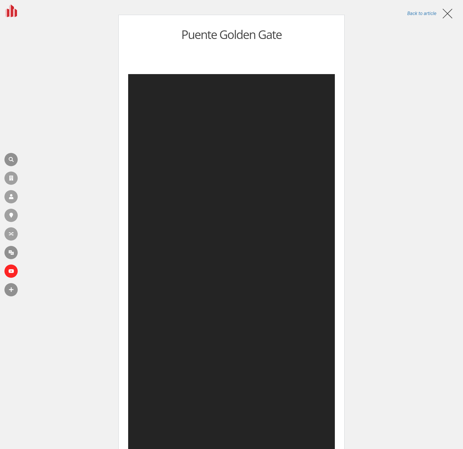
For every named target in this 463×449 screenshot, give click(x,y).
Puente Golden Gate (231, 34)
